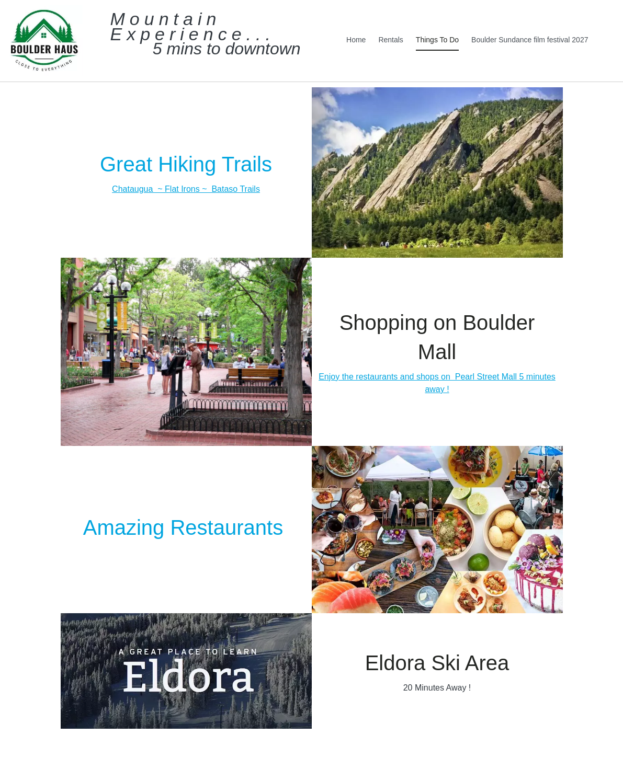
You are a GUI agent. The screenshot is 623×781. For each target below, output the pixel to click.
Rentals (390, 40)
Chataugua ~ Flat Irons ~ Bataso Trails (186, 189)
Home (356, 40)
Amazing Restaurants (186, 527)
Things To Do (437, 40)
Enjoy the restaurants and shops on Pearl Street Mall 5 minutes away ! (437, 383)
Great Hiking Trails (186, 164)
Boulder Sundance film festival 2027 (529, 40)
